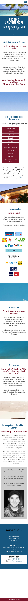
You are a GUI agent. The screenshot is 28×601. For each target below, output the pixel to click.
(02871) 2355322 (15, 559)
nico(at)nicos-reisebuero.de (16, 561)
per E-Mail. (21, 178)
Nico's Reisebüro (8, 1)
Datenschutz (17, 599)
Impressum (11, 599)
